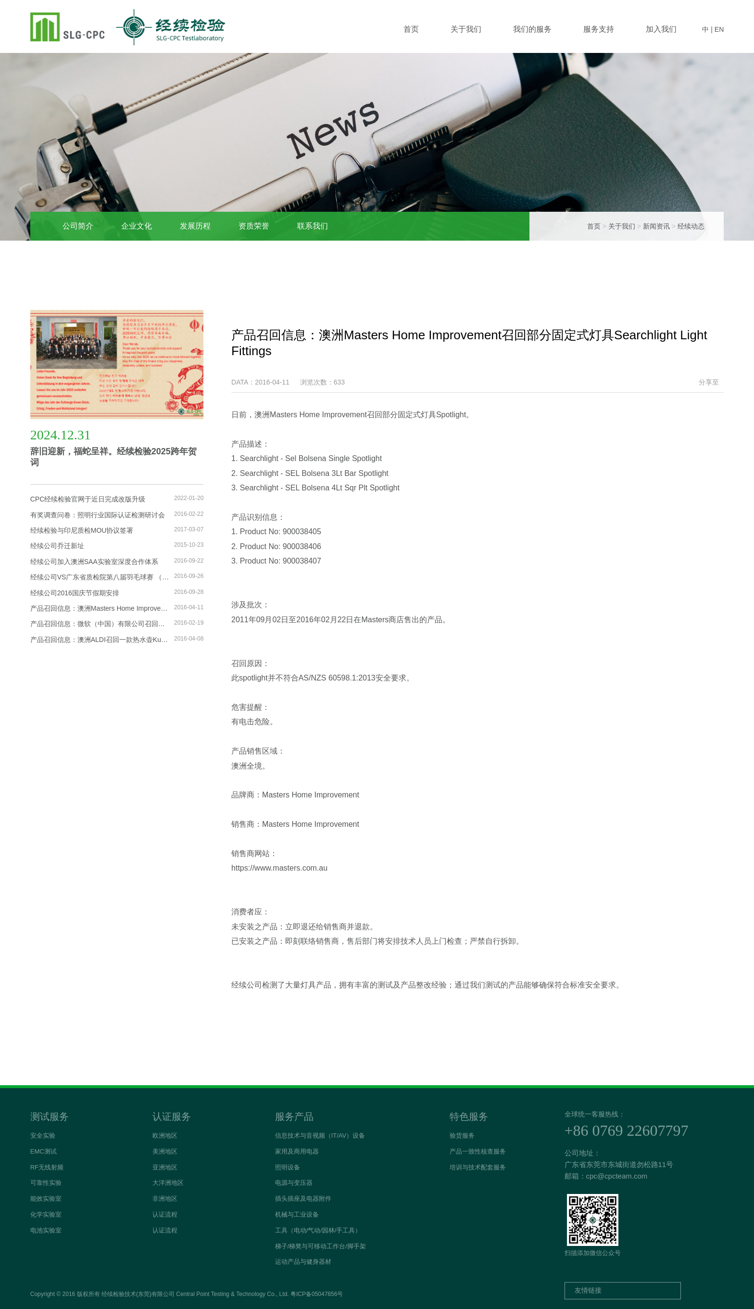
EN (719, 29)
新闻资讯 (656, 226)
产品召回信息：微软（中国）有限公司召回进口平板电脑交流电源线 (99, 624)
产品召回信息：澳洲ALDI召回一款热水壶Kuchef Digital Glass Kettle (99, 639)
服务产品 (294, 1116)
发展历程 (195, 226)
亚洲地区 (164, 1167)
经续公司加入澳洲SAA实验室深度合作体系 (94, 561)
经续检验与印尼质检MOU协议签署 (82, 530)
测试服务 (49, 1116)
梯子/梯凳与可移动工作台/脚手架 (320, 1246)
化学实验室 (46, 1214)
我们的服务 (532, 29)
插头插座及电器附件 (303, 1198)
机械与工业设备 (297, 1214)
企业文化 (136, 226)
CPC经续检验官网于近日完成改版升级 (88, 499)
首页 (411, 29)
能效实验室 (46, 1198)
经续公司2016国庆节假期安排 (74, 593)
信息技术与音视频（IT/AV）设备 (320, 1135)
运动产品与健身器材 (303, 1261)
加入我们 (661, 29)
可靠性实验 (46, 1182)
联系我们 (312, 226)
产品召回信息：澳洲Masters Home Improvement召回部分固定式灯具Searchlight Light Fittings (99, 608)
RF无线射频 (46, 1167)
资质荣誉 (254, 226)
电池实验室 (46, 1230)
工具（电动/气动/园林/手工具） (318, 1230)
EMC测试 (43, 1151)
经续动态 (691, 226)
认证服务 (171, 1116)
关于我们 (466, 29)
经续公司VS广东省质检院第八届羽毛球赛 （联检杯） (99, 577)
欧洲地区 (164, 1135)
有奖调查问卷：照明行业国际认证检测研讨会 (97, 515)
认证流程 (164, 1214)
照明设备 (287, 1167)
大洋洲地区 (168, 1182)
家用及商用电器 (297, 1151)
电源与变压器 (294, 1182)
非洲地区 (164, 1198)
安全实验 (42, 1135)
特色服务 (469, 1116)
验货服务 (462, 1135)
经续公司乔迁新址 (57, 546)
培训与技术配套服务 (478, 1167)
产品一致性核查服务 (478, 1151)
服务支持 (598, 29)
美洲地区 (164, 1151)
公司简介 (78, 226)
